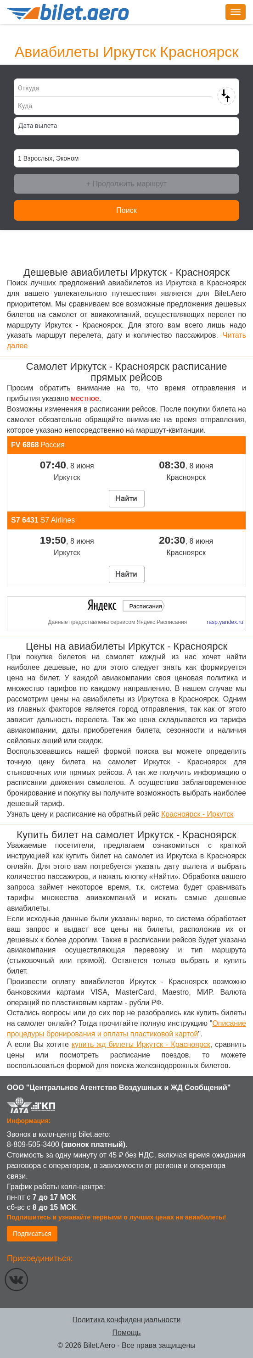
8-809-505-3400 (33, 1144)
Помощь (126, 1332)
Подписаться (32, 1233)
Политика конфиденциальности (126, 1320)
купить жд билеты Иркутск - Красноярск (141, 1044)
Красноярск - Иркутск (197, 814)
